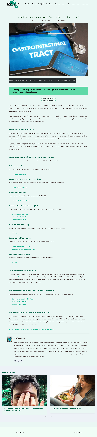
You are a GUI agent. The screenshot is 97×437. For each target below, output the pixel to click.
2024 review (22, 277)
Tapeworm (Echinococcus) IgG (23, 249)
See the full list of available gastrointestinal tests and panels (32, 329)
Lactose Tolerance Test (21, 201)
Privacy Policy (77, 432)
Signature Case (73, 4)
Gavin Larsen (37, 21)
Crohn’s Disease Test (20, 214)
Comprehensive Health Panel (23, 299)
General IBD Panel (19, 220)
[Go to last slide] (4, 395)
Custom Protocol (61, 4)
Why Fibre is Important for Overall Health (66, 409)
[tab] (45, 416)
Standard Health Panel (20, 302)
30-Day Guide (48, 4)
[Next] (93, 395)
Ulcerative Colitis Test (20, 217)
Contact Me (20, 432)
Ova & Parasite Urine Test (21, 246)
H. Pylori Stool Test (19, 174)
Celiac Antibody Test (19, 187)
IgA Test (15, 262)
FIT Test (15, 233)
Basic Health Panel (19, 304)
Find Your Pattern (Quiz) (33, 4)
